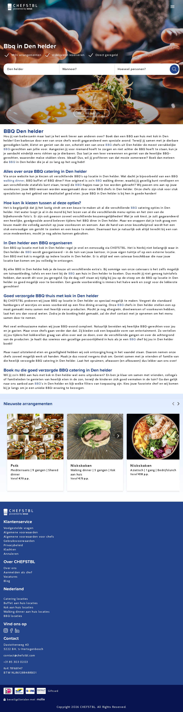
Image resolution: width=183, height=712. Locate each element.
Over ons (10, 568)
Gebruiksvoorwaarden (19, 541)
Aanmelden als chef (18, 572)
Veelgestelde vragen (18, 528)
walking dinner (14, 180)
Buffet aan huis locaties (21, 603)
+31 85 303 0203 (16, 662)
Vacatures (11, 576)
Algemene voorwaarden (21, 532)
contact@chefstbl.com (19, 655)
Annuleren (11, 553)
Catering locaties (16, 598)
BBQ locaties (13, 616)
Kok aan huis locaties (18, 607)
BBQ (108, 145)
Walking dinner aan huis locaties (27, 611)
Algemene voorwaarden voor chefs (29, 536)
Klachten (10, 549)
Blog (7, 581)
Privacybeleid (13, 545)
